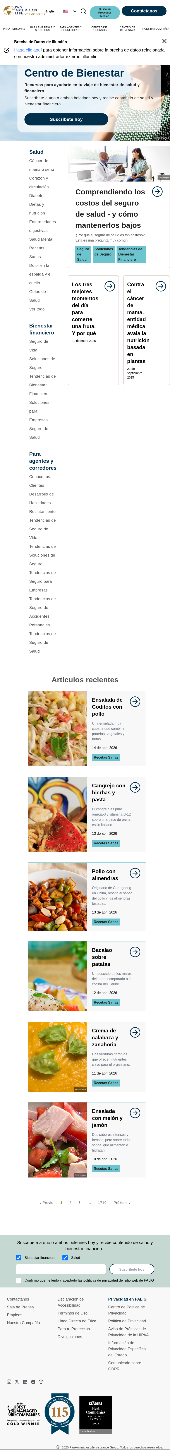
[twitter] (17, 1382)
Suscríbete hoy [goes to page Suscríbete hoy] (66, 119)
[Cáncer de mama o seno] (43, 165)
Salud (75, 1258)
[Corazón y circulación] (43, 182)
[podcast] (41, 1382)
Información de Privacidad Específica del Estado (127, 1349)
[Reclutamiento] (43, 511)
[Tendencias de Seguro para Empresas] (43, 581)
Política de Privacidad (127, 1321)
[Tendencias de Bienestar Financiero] (43, 385)
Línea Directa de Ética (77, 1321)
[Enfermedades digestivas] (43, 226)
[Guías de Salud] (43, 296)
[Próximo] (122, 1203)
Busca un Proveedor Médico (104, 13)
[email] (61, 1269)
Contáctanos (144, 11)
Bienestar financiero (40, 1258)
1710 (102, 1203)
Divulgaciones (70, 1337)
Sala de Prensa (20, 1307)
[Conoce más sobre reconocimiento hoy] (97, 1415)
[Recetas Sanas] (43, 252)
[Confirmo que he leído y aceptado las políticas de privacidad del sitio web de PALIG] (18, 1280)
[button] (70, 11)
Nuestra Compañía (23, 1323)
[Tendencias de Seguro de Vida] (43, 529)
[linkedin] (25, 1382)
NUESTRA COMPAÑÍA (155, 28)
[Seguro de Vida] (43, 346)
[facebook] (33, 1382)
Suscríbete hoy (131, 1269)
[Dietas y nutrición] (43, 209)
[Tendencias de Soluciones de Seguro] (43, 555)
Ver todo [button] (37, 309)
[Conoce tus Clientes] (43, 481)
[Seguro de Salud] (43, 433)
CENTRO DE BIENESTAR (127, 29)
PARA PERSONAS (14, 28)
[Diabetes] (43, 195)
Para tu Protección (74, 1329)
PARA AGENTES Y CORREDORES (71, 29)
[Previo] (45, 1203)
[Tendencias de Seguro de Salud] (43, 642)
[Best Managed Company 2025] (25, 1414)
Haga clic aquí (28, 50)
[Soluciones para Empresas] (43, 411)
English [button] (51, 11)
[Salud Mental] (43, 239)
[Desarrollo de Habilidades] (43, 498)
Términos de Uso (73, 1313)
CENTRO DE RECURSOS (99, 29)
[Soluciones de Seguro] (43, 363)
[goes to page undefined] (155, 191)
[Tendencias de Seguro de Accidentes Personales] (43, 612)
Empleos (14, 1315)
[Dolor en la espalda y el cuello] (43, 274)
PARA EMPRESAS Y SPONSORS (42, 29)
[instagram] (9, 1382)
